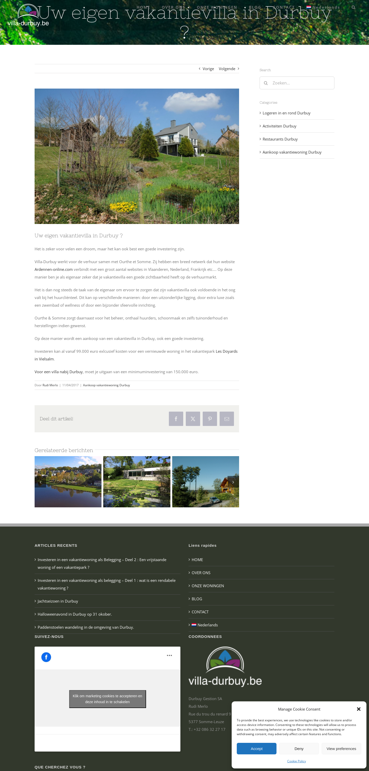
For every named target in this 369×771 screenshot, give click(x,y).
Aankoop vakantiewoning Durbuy (106, 385)
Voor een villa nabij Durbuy (59, 371)
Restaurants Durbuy (280, 139)
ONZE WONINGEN (208, 585)
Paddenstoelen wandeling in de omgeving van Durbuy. (86, 627)
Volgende (227, 68)
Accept (257, 748)
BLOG (197, 598)
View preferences (341, 748)
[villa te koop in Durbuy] (137, 156)
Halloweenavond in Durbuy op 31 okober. (75, 614)
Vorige (208, 68)
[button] (358, 709)
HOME (197, 559)
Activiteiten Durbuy (279, 125)
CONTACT (200, 611)
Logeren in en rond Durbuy (287, 112)
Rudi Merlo (50, 385)
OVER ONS (201, 572)
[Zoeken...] (297, 83)
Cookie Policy (296, 761)
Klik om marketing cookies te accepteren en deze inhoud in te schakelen (107, 699)
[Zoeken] (266, 83)
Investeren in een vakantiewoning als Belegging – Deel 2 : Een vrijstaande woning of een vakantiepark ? (102, 563)
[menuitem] (323, 7)
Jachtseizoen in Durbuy (58, 601)
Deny (298, 748)
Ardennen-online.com (54, 269)
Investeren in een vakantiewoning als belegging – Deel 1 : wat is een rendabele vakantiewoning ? (107, 584)
